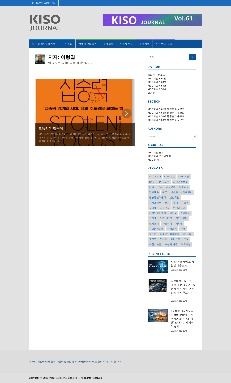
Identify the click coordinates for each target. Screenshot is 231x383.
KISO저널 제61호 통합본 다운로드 (166, 109)
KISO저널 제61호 (157, 78)
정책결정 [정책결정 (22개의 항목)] (172, 228)
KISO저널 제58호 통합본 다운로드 (166, 120)
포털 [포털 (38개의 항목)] (186, 239)
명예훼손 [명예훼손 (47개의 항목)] (154, 192)
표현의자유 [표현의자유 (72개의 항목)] (155, 244)
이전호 (151, 93)
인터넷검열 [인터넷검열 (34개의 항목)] (166, 218)
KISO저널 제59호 (157, 85)
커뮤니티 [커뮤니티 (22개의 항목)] (187, 234)
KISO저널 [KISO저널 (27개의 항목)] (183, 176)
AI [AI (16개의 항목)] (150, 176)
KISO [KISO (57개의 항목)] (158, 176)
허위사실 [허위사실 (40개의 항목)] (186, 244)
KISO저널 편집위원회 (159, 156)
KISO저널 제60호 (157, 82)
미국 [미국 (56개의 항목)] (164, 192)
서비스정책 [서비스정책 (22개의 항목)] (155, 202)
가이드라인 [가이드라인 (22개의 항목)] (164, 181)
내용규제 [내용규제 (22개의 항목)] (170, 187)
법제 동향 (108, 43)
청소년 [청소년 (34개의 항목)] (152, 234)
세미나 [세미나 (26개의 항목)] (176, 202)
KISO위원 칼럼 (164, 43)
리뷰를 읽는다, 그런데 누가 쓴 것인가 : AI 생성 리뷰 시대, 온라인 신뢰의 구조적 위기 (183, 289)
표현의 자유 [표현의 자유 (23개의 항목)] (171, 244)
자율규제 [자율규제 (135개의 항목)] (167, 223)
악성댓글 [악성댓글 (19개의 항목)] (165, 207)
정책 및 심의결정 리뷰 (44, 43)
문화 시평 (144, 43)
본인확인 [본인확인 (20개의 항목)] (174, 197)
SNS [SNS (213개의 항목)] (151, 181)
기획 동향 (67, 43)
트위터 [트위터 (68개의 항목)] (163, 239)
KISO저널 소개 (156, 152)
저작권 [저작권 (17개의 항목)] (179, 223)
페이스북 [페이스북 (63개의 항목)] (175, 239)
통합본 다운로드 (156, 74)
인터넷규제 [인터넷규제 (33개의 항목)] (181, 218)
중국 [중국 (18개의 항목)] (182, 228)
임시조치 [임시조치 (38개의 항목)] (154, 223)
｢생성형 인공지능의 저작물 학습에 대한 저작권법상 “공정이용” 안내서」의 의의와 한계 (182, 319)
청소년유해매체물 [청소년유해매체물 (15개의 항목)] (169, 234)
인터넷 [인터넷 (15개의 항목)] (152, 218)
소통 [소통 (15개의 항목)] (186, 202)
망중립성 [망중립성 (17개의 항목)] (184, 187)
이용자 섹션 (126, 43)
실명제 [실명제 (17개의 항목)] (152, 207)
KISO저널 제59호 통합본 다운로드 (166, 116)
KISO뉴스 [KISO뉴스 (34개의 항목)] (169, 176)
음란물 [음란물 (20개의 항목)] (173, 213)
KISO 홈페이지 (156, 159)
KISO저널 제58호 (157, 89)
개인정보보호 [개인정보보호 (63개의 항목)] (180, 181)
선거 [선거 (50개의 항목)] (167, 202)
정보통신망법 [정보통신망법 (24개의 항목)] (156, 228)
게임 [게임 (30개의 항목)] (151, 187)
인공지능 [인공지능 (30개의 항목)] (185, 213)
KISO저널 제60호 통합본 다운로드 (166, 112)
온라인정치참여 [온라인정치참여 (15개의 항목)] (157, 213)
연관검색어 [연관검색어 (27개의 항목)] (179, 207)
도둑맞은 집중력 (50, 128)
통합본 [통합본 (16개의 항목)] (152, 239)
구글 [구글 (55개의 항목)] (160, 187)
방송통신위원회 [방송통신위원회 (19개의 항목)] (157, 197)
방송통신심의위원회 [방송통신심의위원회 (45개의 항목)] (181, 192)
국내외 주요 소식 (88, 43)
